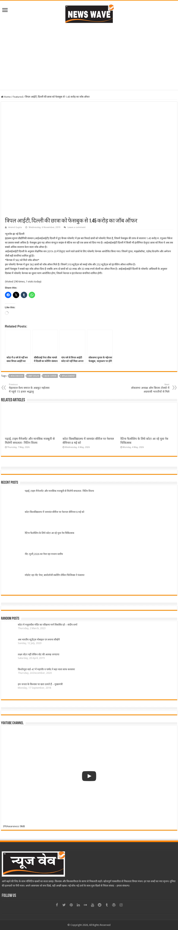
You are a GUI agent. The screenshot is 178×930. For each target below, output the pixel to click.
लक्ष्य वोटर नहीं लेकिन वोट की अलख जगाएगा (38, 654)
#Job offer (50, 376)
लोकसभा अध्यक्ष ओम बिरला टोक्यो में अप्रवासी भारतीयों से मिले (149, 388)
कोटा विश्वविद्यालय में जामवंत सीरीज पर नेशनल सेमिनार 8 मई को (54, 511)
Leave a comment (77, 227)
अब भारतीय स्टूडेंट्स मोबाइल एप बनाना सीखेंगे (39, 639)
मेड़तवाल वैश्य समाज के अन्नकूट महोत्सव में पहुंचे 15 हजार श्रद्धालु (29, 388)
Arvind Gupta (15, 227)
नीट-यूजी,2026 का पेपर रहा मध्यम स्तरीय (44, 554)
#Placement (68, 376)
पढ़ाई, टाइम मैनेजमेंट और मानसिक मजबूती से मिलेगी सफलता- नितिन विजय (59, 490)
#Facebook (16, 376)
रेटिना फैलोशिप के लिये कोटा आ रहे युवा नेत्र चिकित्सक (49, 532)
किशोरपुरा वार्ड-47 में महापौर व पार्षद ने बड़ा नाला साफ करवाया (46, 669)
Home (6, 96)
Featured (18, 96)
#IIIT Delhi (33, 376)
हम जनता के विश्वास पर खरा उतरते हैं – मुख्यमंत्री (40, 684)
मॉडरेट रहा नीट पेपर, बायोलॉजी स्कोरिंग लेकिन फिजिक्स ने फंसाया (54, 575)
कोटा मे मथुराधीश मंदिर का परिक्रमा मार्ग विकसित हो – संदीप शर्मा (47, 624)
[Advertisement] (89, 62)
